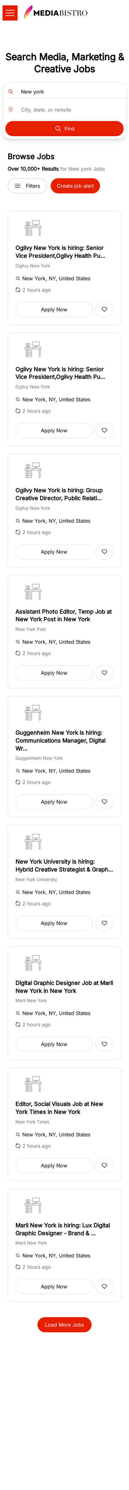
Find (64, 128)
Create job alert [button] (75, 186)
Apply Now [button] (54, 309)
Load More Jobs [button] (64, 1325)
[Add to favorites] (104, 309)
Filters (27, 186)
